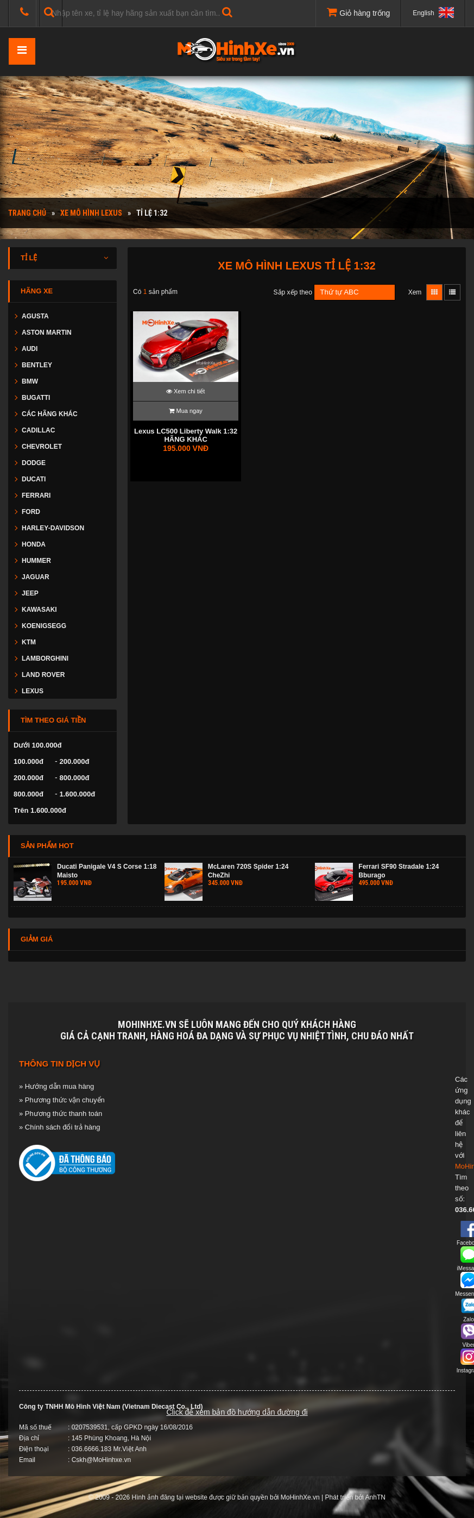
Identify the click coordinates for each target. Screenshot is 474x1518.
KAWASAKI (39, 609)
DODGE (34, 463)
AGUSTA (35, 316)
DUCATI (34, 479)
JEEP (30, 593)
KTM (29, 642)
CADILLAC (38, 430)
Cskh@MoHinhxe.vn (101, 1460)
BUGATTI (36, 398)
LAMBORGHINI (45, 658)
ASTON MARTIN (47, 332)
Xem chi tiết (185, 391)
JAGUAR (35, 577)
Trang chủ (27, 213)
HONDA (34, 544)
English (433, 12)
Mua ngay (185, 410)
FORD (31, 512)
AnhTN (375, 1497)
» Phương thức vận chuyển (62, 1100)
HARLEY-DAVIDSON (53, 528)
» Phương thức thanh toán (60, 1113)
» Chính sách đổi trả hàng (59, 1127)
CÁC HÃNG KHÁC (50, 414)
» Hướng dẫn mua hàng (56, 1086)
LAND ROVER (43, 675)
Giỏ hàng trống (358, 12)
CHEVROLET (42, 446)
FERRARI (36, 495)
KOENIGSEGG (44, 626)
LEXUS (32, 691)
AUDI (29, 349)
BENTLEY (37, 365)
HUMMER (36, 560)
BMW (30, 381)
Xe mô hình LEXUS (91, 213)
